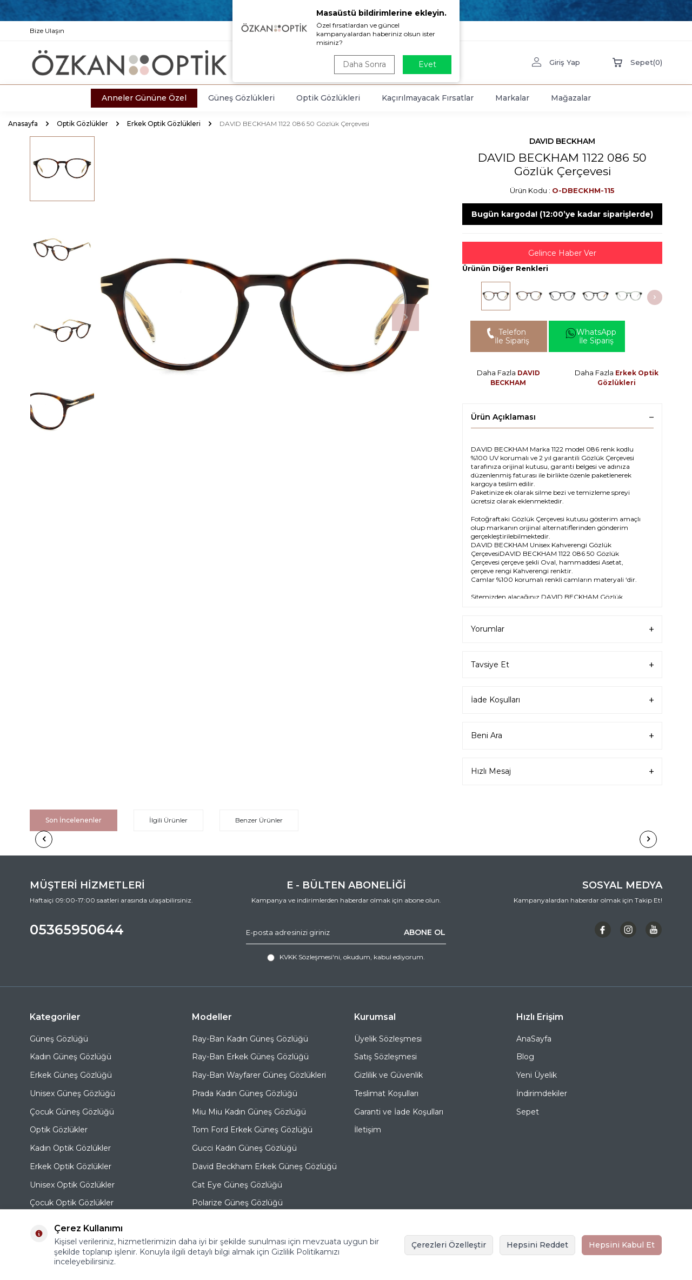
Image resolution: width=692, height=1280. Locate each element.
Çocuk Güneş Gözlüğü (72, 1112)
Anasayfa (23, 124)
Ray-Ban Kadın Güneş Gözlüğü (250, 1039)
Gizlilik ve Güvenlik (388, 1075)
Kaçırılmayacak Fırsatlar (428, 98)
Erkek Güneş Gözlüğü (71, 1075)
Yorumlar (562, 629)
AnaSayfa (533, 1039)
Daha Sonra (364, 64)
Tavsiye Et (562, 665)
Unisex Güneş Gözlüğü (72, 1093)
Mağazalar (571, 98)
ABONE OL (424, 932)
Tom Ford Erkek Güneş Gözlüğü (252, 1130)
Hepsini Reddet (537, 1245)
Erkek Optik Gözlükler (70, 1166)
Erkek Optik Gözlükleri (164, 124)
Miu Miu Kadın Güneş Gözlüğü (249, 1112)
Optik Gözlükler (82, 124)
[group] (265, 317)
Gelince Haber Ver (562, 253)
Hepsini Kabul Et (622, 1245)
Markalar (512, 98)
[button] (405, 317)
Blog (525, 1057)
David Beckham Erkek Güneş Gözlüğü (264, 1166)
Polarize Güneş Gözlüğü (237, 1203)
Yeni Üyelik (536, 1075)
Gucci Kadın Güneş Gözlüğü (244, 1148)
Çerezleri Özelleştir (448, 1245)
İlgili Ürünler (168, 820)
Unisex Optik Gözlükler (72, 1185)
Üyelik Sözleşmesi (388, 1039)
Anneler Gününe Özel (144, 98)
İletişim (367, 1130)
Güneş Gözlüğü (59, 1039)
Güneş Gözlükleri (241, 98)
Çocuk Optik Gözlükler (72, 1203)
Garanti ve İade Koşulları (398, 1112)
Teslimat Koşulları (386, 1093)
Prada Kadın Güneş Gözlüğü (244, 1093)
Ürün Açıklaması (562, 417)
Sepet (527, 1112)
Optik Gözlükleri (328, 98)
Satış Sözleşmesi (385, 1057)
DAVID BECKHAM (562, 141)
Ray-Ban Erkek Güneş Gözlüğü (250, 1057)
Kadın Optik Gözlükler (70, 1148)
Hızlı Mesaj (562, 771)
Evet (427, 64)
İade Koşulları (562, 700)
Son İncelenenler (73, 820)
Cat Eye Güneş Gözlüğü (237, 1185)
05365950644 (77, 929)
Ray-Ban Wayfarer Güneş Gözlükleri (259, 1075)
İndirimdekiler (541, 1093)
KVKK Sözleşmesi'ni (310, 957)
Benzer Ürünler (259, 820)
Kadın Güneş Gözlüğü (70, 1057)
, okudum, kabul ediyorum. (346, 957)
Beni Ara (562, 736)
